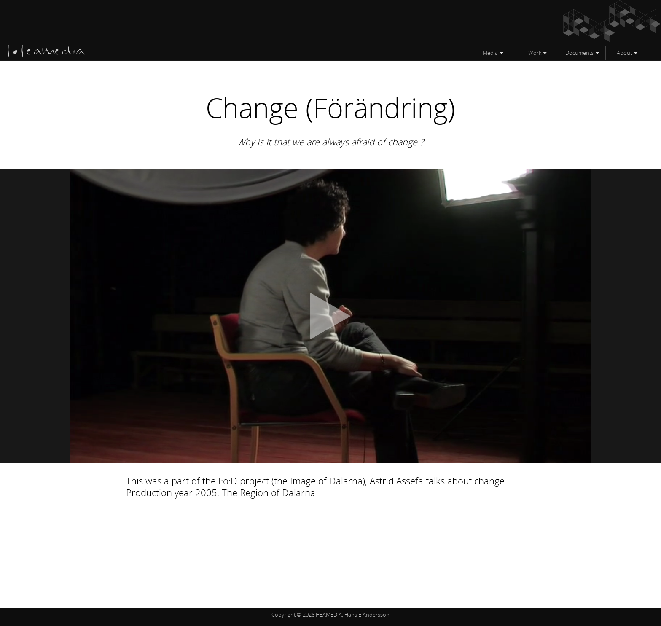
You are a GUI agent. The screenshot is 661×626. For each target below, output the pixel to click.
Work (534, 52)
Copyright (283, 614)
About (624, 52)
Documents (579, 52)
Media (490, 52)
